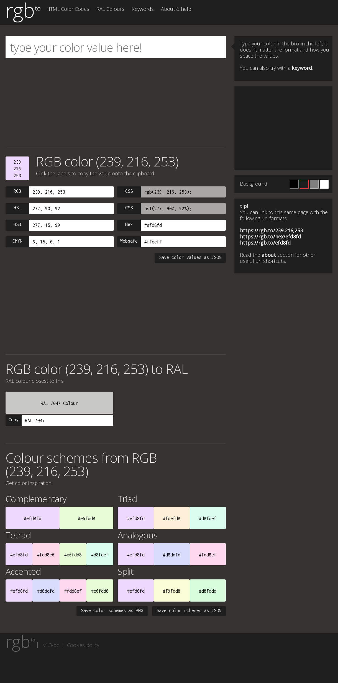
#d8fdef (207, 518)
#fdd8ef (207, 554)
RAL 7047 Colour (59, 403)
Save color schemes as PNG (112, 610)
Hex (129, 224)
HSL (17, 207)
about (269, 254)
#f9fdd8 (171, 591)
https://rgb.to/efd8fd (265, 242)
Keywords (143, 9)
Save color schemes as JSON (189, 610)
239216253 (17, 169)
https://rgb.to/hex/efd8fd (270, 236)
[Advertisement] (116, 102)
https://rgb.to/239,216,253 (271, 230)
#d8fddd (207, 591)
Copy (14, 419)
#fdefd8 (171, 518)
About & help (176, 9)
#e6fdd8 (86, 518)
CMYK (17, 240)
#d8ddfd (171, 554)
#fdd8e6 (46, 554)
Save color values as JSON (190, 257)
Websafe (129, 240)
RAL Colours (110, 9)
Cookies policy (83, 645)
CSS (129, 191)
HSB (17, 224)
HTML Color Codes (68, 9)
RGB (17, 191)
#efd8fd (32, 518)
